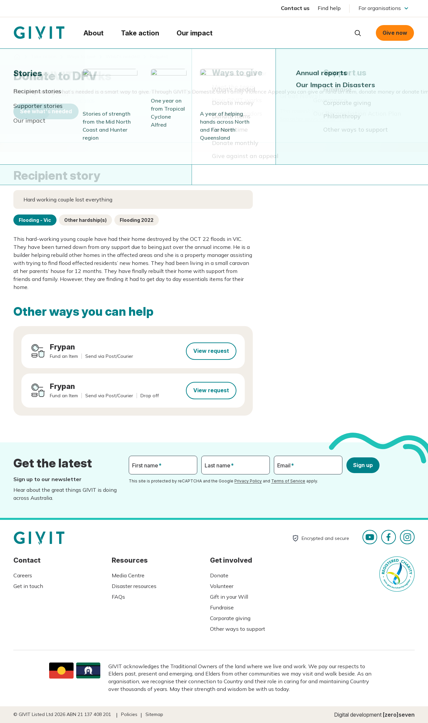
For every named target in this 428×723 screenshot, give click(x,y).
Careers (22, 575)
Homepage (39, 33)
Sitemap (154, 714)
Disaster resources (134, 586)
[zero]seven (399, 714)
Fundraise (222, 607)
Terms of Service (288, 480)
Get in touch (28, 586)
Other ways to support (237, 628)
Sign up (363, 465)
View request (211, 350)
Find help (329, 8)
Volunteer (221, 586)
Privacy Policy (248, 480)
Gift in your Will (229, 596)
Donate (219, 575)
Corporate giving (230, 618)
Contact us (295, 8)
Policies (129, 714)
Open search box (358, 33)
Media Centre (128, 575)
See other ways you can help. (316, 118)
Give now (395, 32)
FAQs (118, 596)
